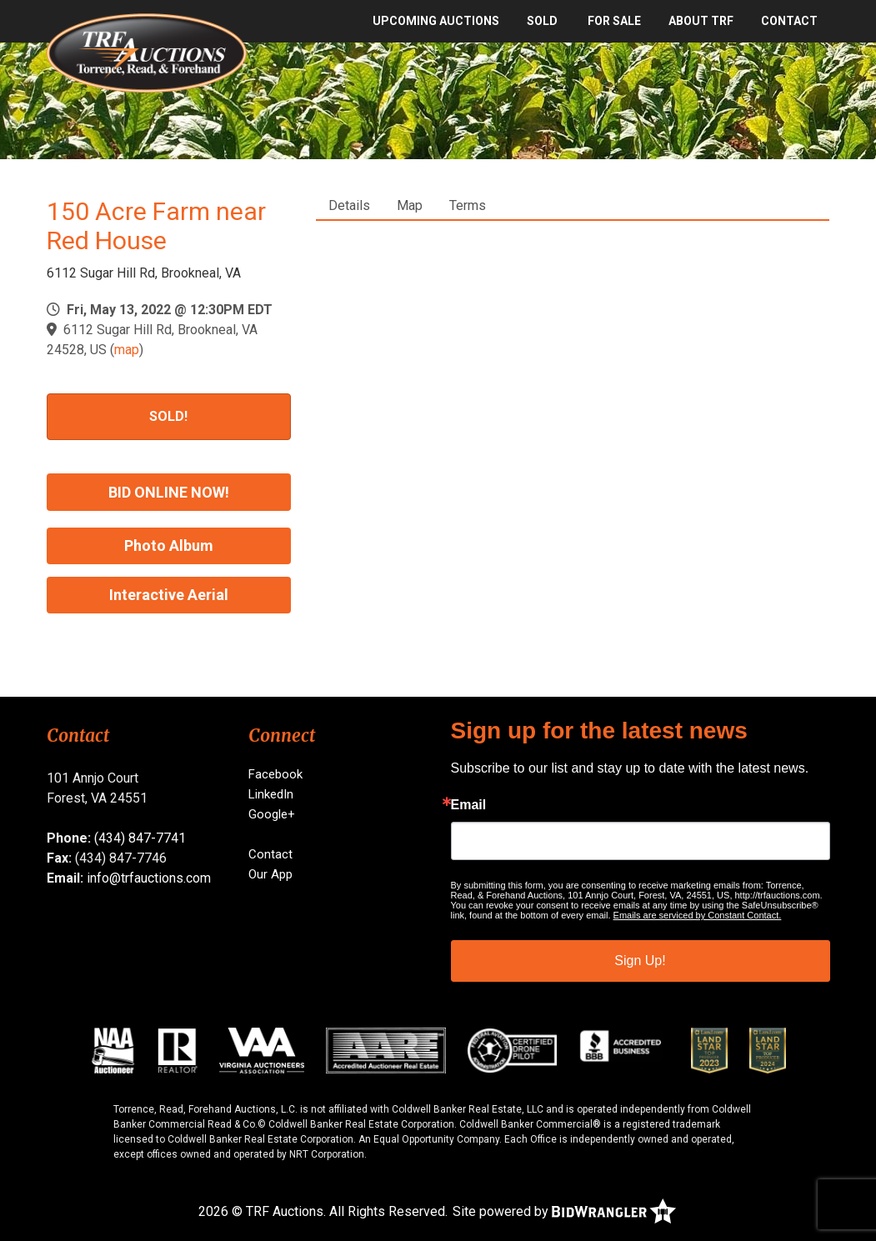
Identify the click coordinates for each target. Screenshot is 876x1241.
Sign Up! (639, 960)
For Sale (614, 21)
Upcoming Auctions (436, 21)
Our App (270, 874)
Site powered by (564, 1211)
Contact (789, 21)
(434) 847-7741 (140, 838)
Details (349, 205)
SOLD (542, 21)
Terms (467, 205)
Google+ (271, 814)
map (126, 350)
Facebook (275, 774)
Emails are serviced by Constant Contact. (697, 915)
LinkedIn (270, 794)
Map (410, 205)
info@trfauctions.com (149, 878)
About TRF (700, 21)
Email (469, 805)
